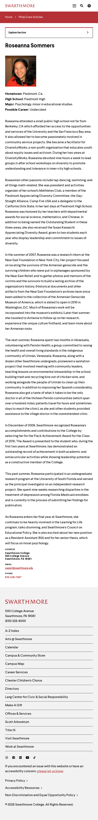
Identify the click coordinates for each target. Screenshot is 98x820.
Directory (12, 689)
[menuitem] (74, 5)
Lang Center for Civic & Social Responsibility (36, 697)
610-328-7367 (13, 577)
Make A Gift (13, 705)
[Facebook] (13, 758)
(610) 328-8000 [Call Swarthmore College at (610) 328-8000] (15, 621)
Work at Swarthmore (19, 746)
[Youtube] (27, 758)
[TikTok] (34, 758)
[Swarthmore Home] (26, 602)
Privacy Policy (16, 781)
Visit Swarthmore (17, 738)
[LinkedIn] (20, 758)
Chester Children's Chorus (23, 680)
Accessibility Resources (23, 788)
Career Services (16, 672)
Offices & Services (18, 714)
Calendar (11, 647)
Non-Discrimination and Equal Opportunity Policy (41, 795)
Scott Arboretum (17, 722)
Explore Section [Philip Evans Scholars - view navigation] (49, 33)
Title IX (10, 730)
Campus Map (14, 664)
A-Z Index (12, 631)
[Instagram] (7, 758)
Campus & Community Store (25, 655)
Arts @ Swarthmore (18, 639)
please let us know (50, 771)
